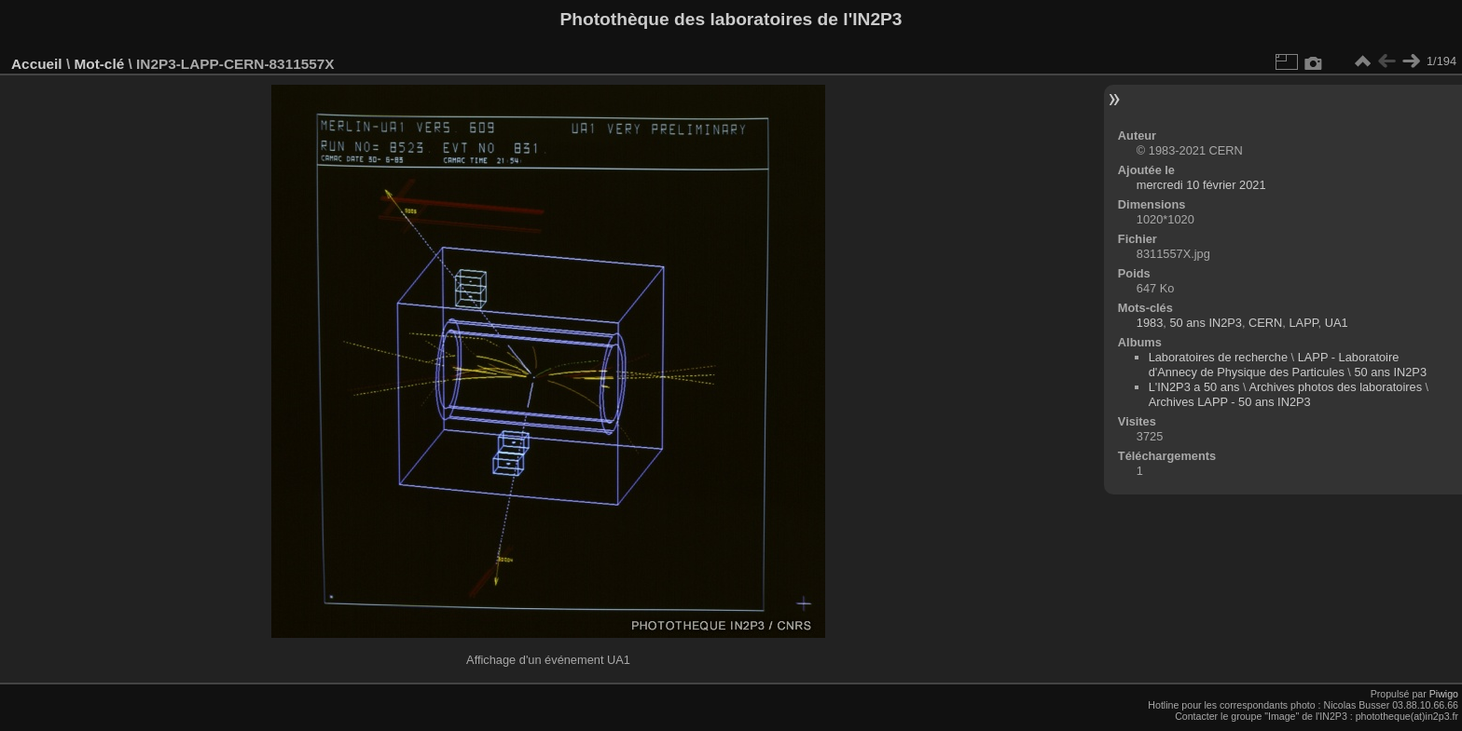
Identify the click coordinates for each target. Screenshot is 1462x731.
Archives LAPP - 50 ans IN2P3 (1230, 402)
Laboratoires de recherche (1218, 357)
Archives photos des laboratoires (1335, 387)
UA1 (1336, 323)
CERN (1265, 323)
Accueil (36, 64)
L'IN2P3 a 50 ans (1194, 387)
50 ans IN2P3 (1205, 323)
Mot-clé (99, 64)
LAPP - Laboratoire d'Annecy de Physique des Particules (1274, 364)
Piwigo (1443, 693)
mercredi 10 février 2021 (1201, 185)
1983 (1150, 323)
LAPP (1303, 323)
